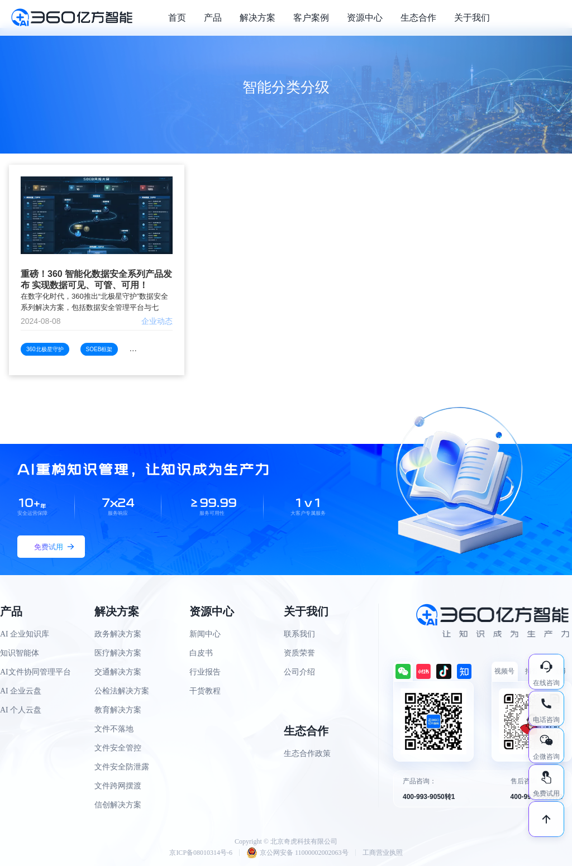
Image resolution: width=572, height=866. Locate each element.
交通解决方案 (117, 672)
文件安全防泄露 (121, 767)
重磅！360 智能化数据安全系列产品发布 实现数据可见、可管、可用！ (96, 279)
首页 (177, 17)
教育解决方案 (117, 710)
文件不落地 (114, 729)
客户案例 (311, 17)
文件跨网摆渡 (117, 786)
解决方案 (257, 17)
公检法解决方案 (121, 691)
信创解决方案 (117, 805)
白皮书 (201, 653)
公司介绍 (299, 672)
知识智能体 (19, 653)
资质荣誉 (299, 653)
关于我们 (472, 17)
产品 (213, 17)
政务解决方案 (117, 634)
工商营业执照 (383, 853)
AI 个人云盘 (20, 710)
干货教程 (205, 691)
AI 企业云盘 (20, 691)
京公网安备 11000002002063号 (297, 852)
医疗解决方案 (117, 653)
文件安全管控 (117, 748)
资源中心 (365, 17)
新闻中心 (205, 634)
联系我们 (299, 634)
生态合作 (418, 17)
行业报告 (205, 672)
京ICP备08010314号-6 (200, 853)
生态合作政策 (307, 753)
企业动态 (157, 321)
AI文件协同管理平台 (35, 672)
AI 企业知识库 (24, 634)
